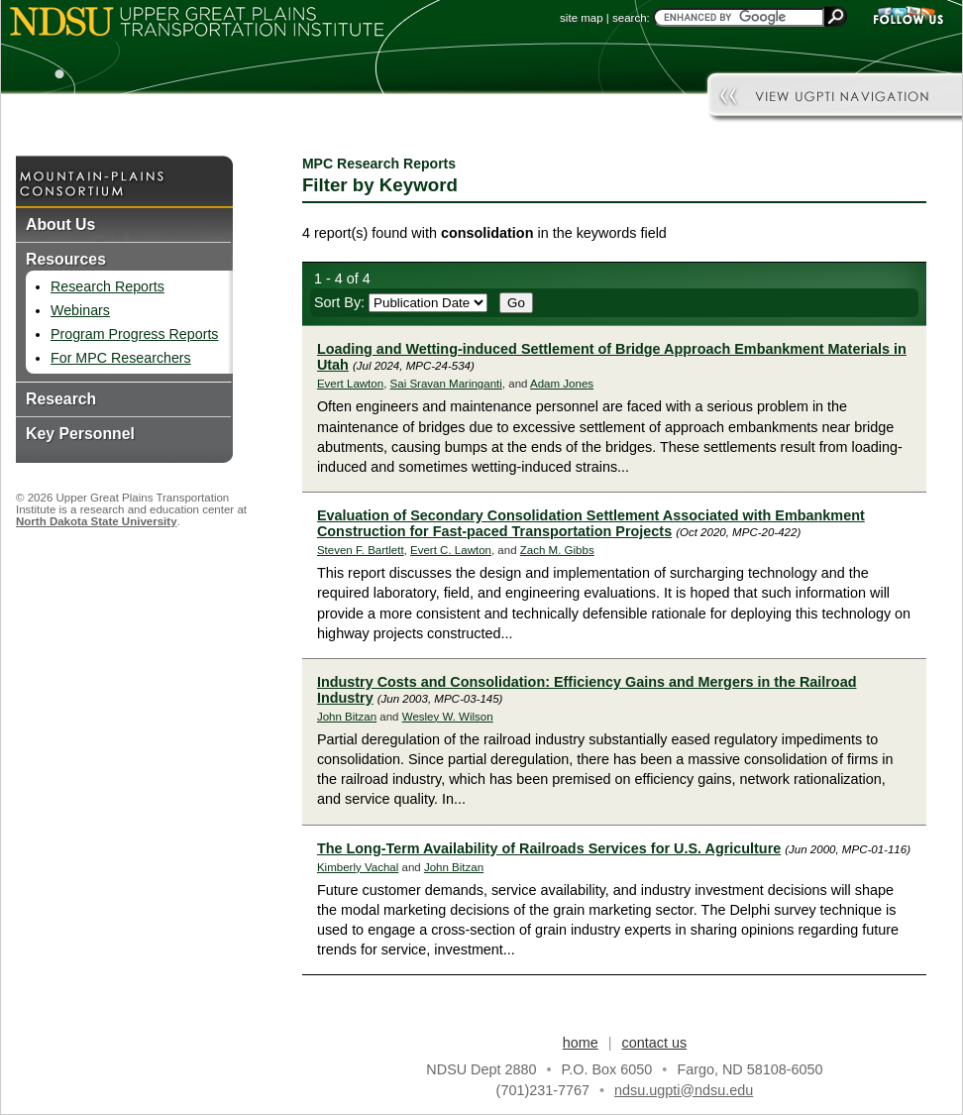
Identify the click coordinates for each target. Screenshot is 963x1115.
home (580, 1043)
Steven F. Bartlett (360, 550)
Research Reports (107, 286)
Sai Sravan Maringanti (446, 384)
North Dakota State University (96, 521)
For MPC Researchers (121, 358)
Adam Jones (561, 384)
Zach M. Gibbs (557, 550)
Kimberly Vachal (357, 867)
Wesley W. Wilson (447, 717)
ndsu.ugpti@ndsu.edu (683, 1090)
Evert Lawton (350, 384)
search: (631, 18)
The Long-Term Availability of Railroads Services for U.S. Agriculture (549, 848)
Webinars (80, 310)
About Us (60, 224)
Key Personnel (80, 433)
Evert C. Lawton (450, 550)
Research (61, 398)
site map (581, 18)
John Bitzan (346, 717)
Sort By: (400, 302)
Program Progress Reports (134, 334)
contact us (655, 1043)
